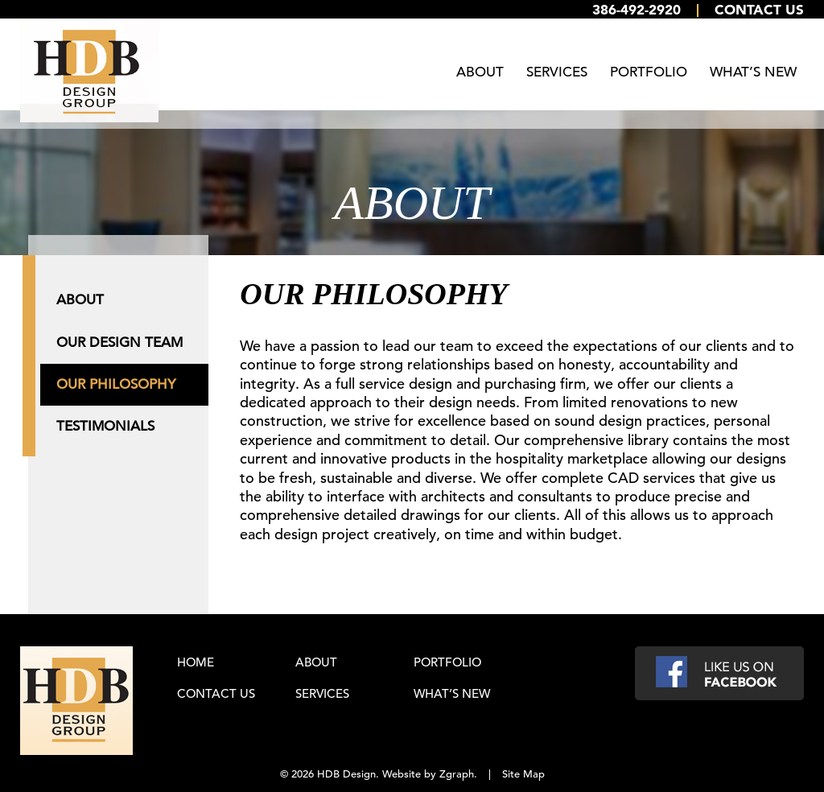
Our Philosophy (115, 378)
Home (195, 657)
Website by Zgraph (428, 769)
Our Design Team (119, 336)
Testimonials (105, 420)
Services (556, 72)
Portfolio (648, 72)
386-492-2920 (636, 9)
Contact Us (759, 9)
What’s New (753, 72)
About (480, 72)
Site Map (523, 769)
